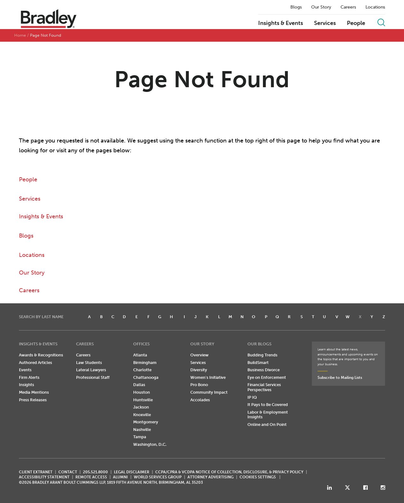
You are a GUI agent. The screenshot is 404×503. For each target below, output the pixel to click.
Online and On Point (267, 424)
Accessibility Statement (44, 477)
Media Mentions (34, 392)
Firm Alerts (29, 377)
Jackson (141, 407)
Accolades (200, 399)
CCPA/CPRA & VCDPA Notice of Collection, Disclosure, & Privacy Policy (229, 472)
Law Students (89, 362)
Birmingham (145, 362)
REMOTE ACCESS (91, 477)
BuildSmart (258, 362)
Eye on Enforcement (266, 377)
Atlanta (140, 355)
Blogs (296, 7)
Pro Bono (199, 384)
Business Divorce (263, 369)
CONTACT (67, 472)
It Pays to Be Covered (267, 404)
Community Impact (209, 392)
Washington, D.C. (149, 444)
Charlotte (142, 369)
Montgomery (145, 422)
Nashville (142, 429)
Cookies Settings (258, 477)
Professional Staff (93, 377)
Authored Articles (35, 362)
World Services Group (157, 477)
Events (25, 369)
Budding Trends (262, 355)
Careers (348, 7)
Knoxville (142, 414)
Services (325, 23)
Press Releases (33, 399)
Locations (375, 7)
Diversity (198, 369)
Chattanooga (145, 377)
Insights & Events (280, 23)
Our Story (321, 7)
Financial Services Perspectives (264, 387)
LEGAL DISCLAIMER (131, 472)
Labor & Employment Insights (267, 415)
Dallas (139, 384)
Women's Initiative (208, 377)
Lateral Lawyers (91, 369)
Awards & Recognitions (41, 355)
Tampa (139, 436)
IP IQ (252, 397)
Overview (199, 355)
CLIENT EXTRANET (35, 472)
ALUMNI (120, 477)
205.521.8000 (95, 472)
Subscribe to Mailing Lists (340, 377)
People (356, 23)
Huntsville (143, 399)
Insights (26, 384)
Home (20, 35)
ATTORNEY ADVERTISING (210, 477)
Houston (141, 392)
